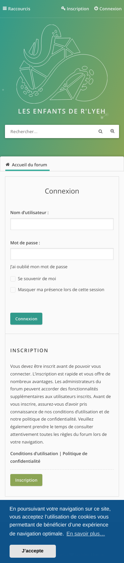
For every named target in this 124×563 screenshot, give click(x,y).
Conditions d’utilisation (34, 453)
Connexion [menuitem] (111, 9)
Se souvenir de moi (33, 278)
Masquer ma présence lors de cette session (57, 289)
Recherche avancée (112, 131)
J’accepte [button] (33, 551)
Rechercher (100, 131)
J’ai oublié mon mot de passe (38, 267)
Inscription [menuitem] (78, 9)
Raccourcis (19, 9)
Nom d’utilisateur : (29, 212)
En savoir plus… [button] (85, 534)
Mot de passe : (25, 243)
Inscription (26, 480)
